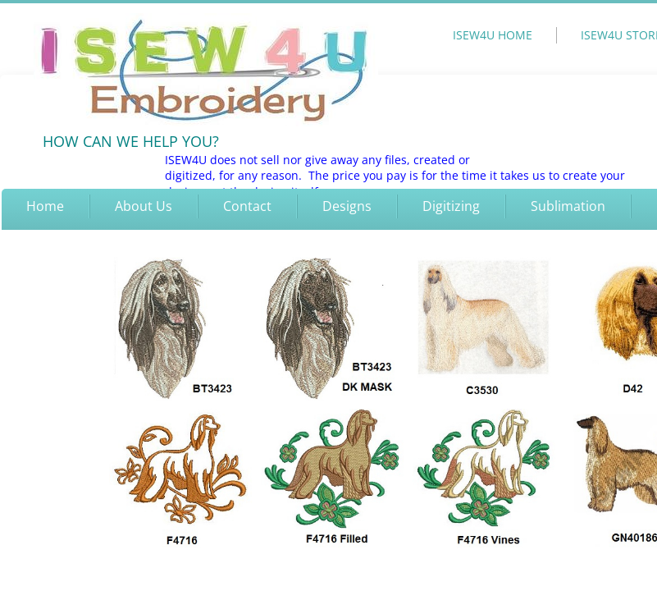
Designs (347, 206)
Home (45, 206)
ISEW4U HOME (492, 35)
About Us (143, 206)
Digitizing (451, 206)
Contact (247, 206)
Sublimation (568, 206)
